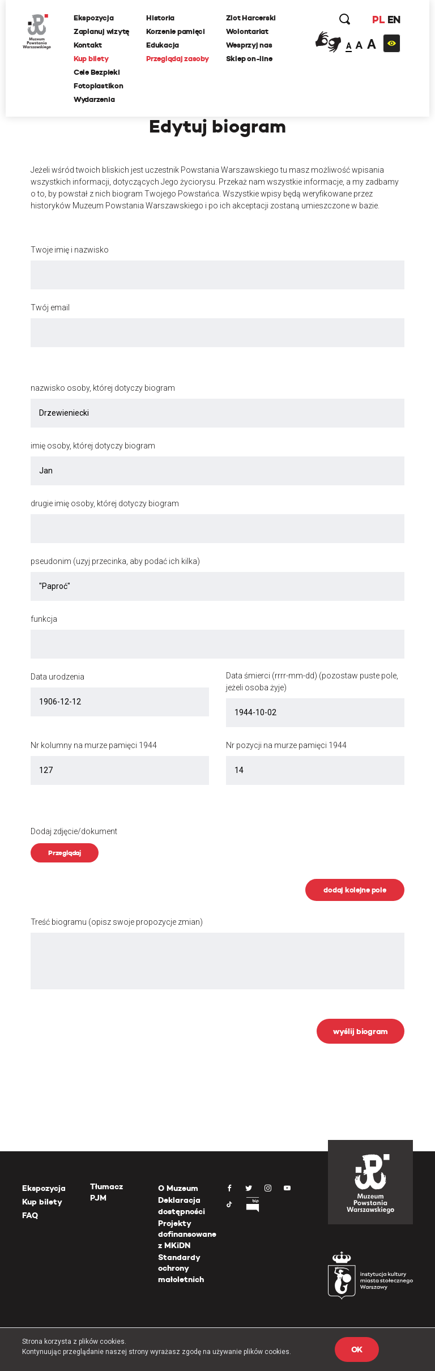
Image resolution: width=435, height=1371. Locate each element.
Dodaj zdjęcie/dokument (74, 831)
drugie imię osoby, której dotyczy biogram (105, 503)
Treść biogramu (117, 921)
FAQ (30, 1215)
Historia (160, 18)
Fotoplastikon (98, 86)
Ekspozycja (93, 18)
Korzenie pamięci (175, 31)
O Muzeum (178, 1188)
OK (356, 1349)
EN (393, 19)
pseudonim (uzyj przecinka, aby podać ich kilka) (115, 561)
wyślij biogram (360, 1031)
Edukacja (162, 45)
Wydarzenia (94, 99)
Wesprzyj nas (249, 45)
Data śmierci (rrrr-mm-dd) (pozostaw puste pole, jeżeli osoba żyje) (312, 681)
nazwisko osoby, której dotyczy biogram (103, 387)
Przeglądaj (64, 852)
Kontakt (88, 45)
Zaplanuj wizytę (101, 31)
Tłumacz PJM (106, 1192)
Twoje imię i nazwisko (70, 249)
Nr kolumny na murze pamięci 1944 (94, 745)
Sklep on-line (249, 58)
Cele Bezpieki (97, 72)
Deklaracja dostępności (181, 1205)
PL (378, 19)
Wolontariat (247, 31)
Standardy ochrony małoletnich (181, 1268)
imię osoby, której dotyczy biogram (93, 445)
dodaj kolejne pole (354, 890)
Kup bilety (91, 58)
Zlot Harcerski (251, 18)
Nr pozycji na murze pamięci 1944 (286, 745)
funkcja (44, 618)
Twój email (50, 307)
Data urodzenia (57, 676)
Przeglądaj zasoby (177, 58)
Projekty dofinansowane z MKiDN (187, 1234)
